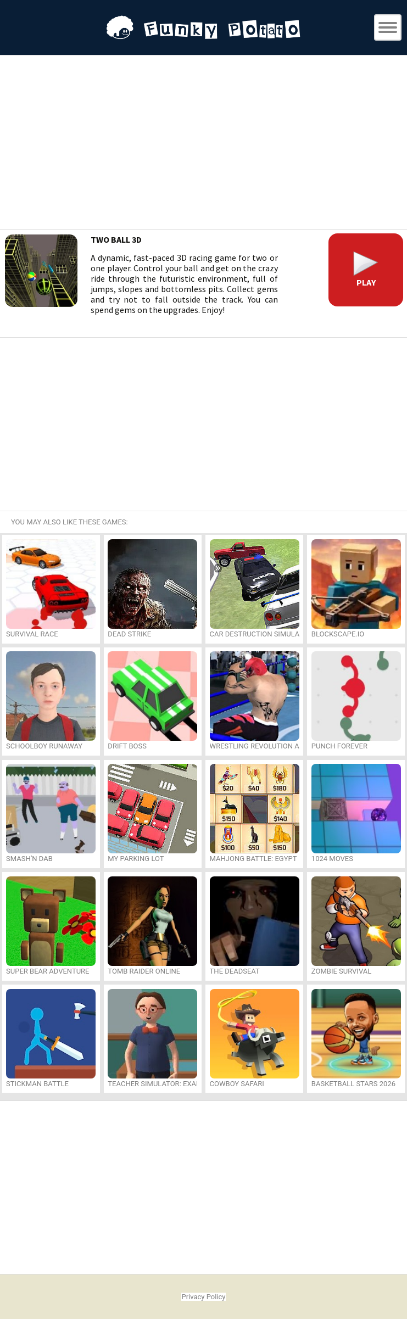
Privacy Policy (203, 1297)
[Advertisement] (203, 144)
